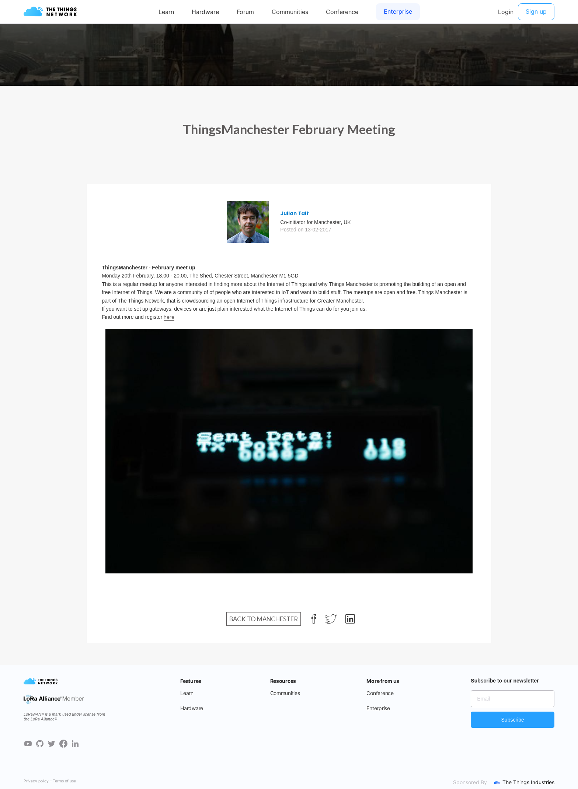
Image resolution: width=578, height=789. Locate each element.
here (169, 317)
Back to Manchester (263, 619)
